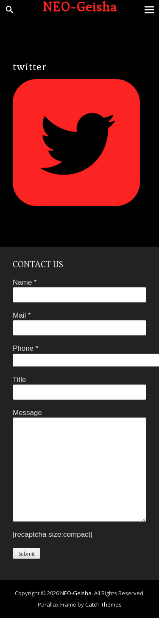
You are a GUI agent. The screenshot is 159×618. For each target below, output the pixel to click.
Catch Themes (103, 604)
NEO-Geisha (76, 593)
